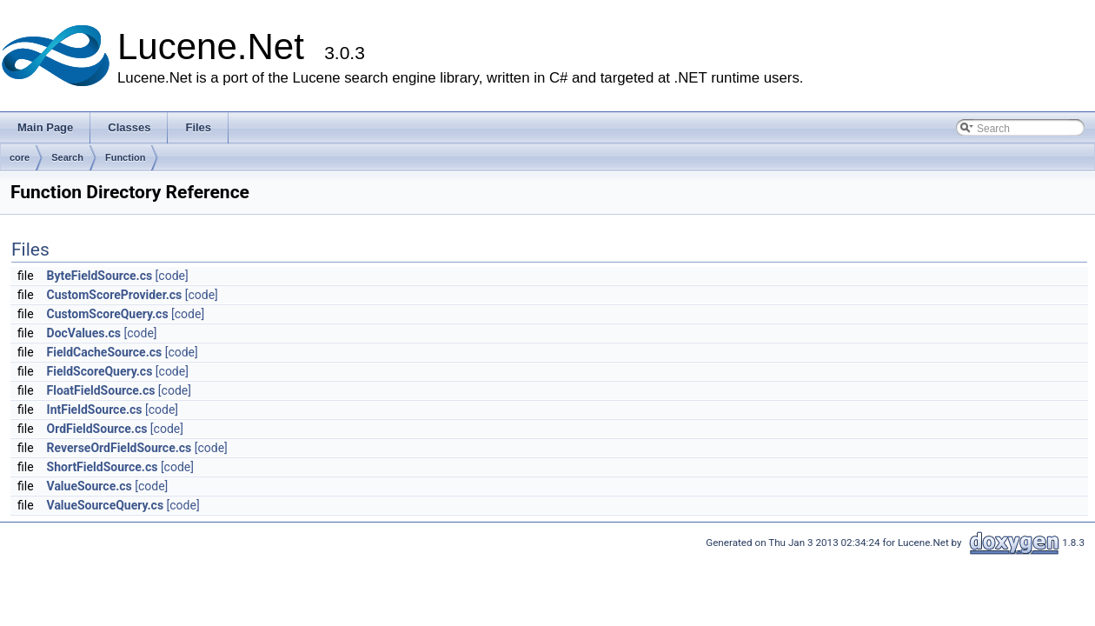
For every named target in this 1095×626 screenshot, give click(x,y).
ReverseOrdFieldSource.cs (119, 448)
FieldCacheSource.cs (105, 352)
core (20, 157)
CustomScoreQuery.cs (108, 314)
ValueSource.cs (89, 486)
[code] (172, 276)
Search (67, 157)
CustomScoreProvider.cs (114, 295)
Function (125, 157)
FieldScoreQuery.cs (100, 371)
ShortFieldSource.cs (102, 467)
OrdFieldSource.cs (97, 429)
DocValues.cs (84, 333)
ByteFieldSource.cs (100, 276)
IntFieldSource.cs (95, 409)
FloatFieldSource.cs (101, 390)
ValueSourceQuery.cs (105, 505)
